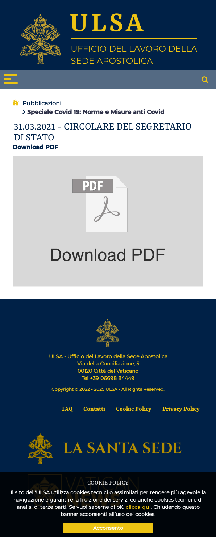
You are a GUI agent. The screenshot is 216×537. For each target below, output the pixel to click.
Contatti (94, 409)
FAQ (67, 409)
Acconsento (108, 528)
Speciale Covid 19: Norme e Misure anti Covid (93, 112)
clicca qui (138, 506)
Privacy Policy (181, 409)
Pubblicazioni (41, 103)
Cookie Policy (133, 409)
